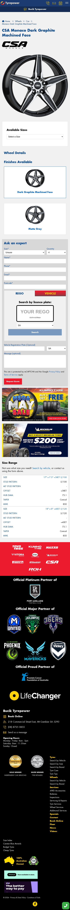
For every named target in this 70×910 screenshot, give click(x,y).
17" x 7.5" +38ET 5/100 (55, 477)
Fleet (52, 824)
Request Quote (12, 381)
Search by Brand (57, 767)
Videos (53, 831)
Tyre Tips (53, 773)
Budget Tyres (8, 847)
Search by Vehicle (57, 760)
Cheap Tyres (8, 850)
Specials (54, 814)
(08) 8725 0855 (16, 727)
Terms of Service (11, 374)
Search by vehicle (41, 468)
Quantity (50, 248)
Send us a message (17, 732)
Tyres (52, 757)
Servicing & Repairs (58, 800)
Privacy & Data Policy (18, 897)
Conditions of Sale (33, 897)
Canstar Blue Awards (12, 843)
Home (6, 21)
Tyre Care (54, 770)
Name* (7, 257)
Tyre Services (55, 804)
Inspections (54, 797)
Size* (6, 248)
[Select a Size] (35, 136)
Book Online (56, 820)
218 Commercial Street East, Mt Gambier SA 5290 (33, 721)
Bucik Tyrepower (35, 9)
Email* (7, 274)
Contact (54, 817)
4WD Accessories (57, 790)
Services (54, 787)
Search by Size (56, 764)
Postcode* (8, 283)
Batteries (53, 794)
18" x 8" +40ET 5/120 (56, 509)
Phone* (7, 266)
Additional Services (58, 810)
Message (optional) (12, 353)
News (53, 827)
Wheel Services (56, 807)
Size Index (7, 840)
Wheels (54, 777)
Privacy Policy (54, 371)
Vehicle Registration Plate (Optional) (19, 345)
